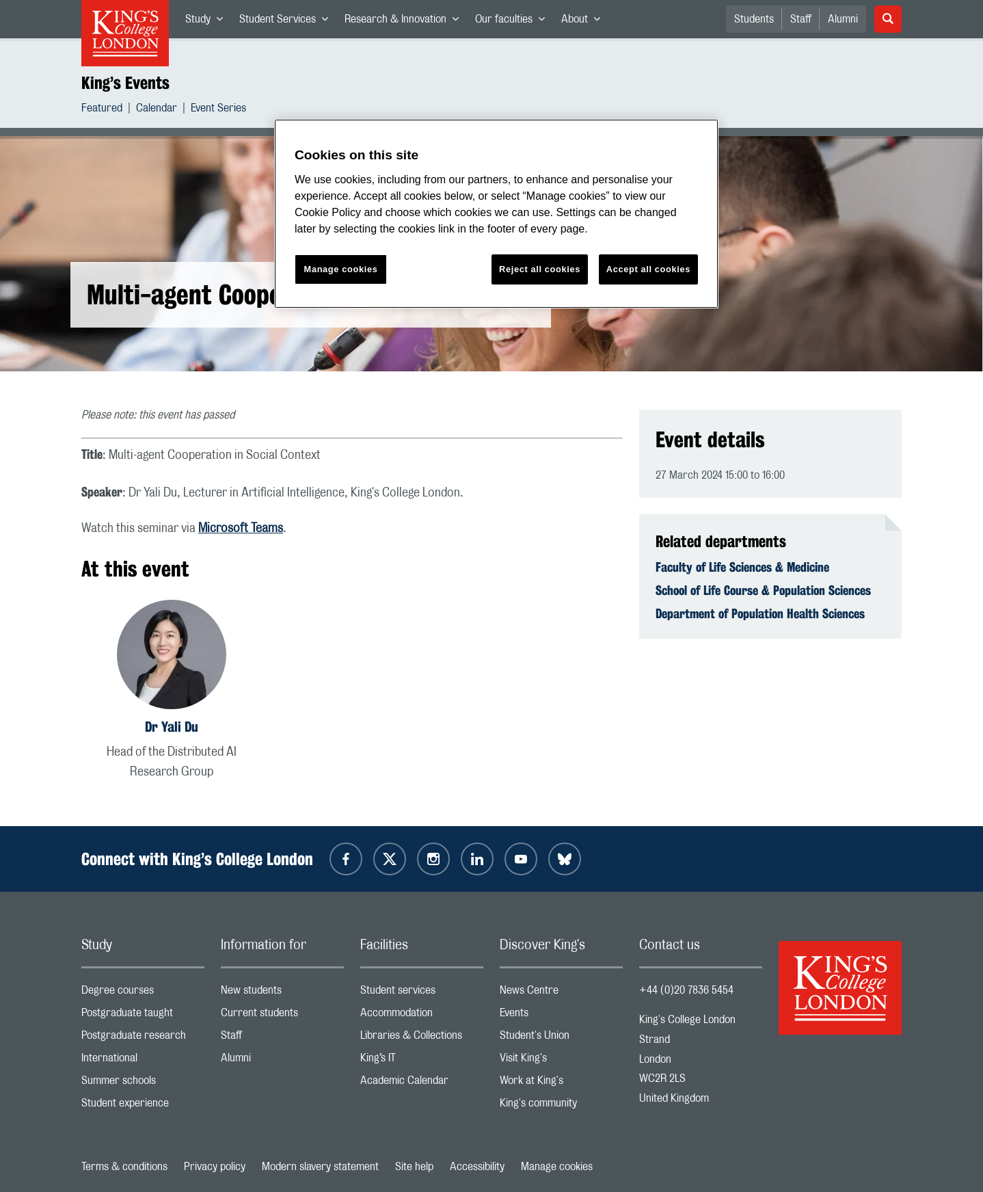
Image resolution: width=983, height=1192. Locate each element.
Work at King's (561, 1083)
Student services (421, 993)
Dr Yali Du (171, 727)
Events (561, 1015)
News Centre (561, 993)
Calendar (156, 110)
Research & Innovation (406, 22)
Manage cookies (557, 1166)
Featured (101, 110)
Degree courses (142, 993)
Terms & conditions (124, 1166)
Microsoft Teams (240, 528)
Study (208, 22)
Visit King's (561, 1061)
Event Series (218, 110)
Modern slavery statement (320, 1166)
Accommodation (421, 1015)
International (142, 1061)
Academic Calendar (421, 1083)
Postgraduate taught (142, 1015)
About (584, 22)
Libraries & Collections (421, 1038)
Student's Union (561, 1038)
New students (282, 993)
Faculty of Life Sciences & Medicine (742, 567)
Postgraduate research (142, 1038)
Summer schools (142, 1083)
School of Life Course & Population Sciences (763, 590)
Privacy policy (214, 1166)
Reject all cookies (539, 269)
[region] (496, 213)
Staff (800, 19)
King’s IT (421, 1061)
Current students (282, 1015)
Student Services (287, 22)
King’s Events (125, 82)
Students (754, 19)
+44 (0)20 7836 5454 (686, 990)
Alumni (843, 19)
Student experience (142, 1106)
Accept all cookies (648, 269)
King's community (561, 1106)
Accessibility (477, 1166)
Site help (414, 1166)
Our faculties (514, 22)
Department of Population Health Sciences (760, 613)
